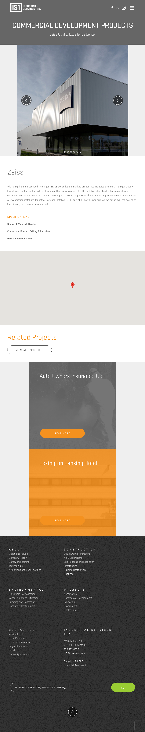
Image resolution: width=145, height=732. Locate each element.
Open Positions (17, 638)
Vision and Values (18, 553)
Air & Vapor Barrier (73, 557)
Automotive (70, 593)
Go (123, 687)
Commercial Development (78, 597)
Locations (14, 650)
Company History (18, 557)
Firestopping (70, 565)
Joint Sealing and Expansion (79, 561)
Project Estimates (18, 646)
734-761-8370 (71, 649)
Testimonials (16, 565)
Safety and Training (19, 561)
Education (69, 601)
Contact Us (22, 630)
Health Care (70, 609)
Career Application (19, 654)
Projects (75, 589)
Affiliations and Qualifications (25, 569)
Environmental (26, 589)
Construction (80, 549)
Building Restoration (75, 569)
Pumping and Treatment (22, 601)
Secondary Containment (22, 605)
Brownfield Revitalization (22, 593)
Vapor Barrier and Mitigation (24, 597)
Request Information (20, 642)
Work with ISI (16, 634)
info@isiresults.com (74, 653)
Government (70, 605)
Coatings (68, 573)
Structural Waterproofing (77, 553)
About (16, 549)
